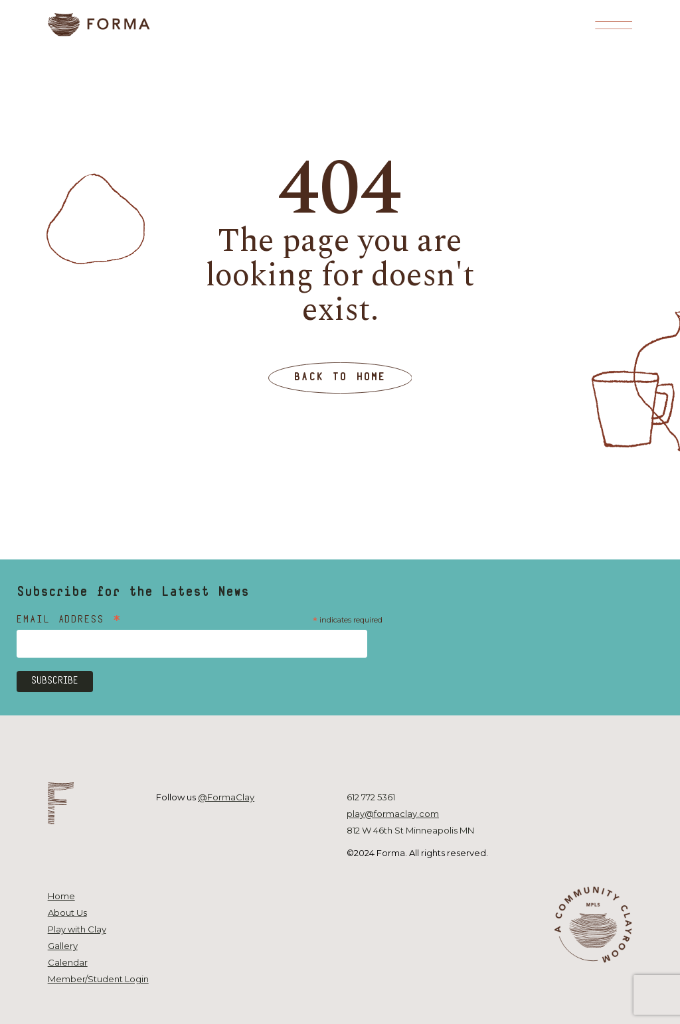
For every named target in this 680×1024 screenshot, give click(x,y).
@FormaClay (226, 797)
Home (61, 896)
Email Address (69, 621)
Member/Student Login (98, 979)
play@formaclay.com (393, 813)
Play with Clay (77, 929)
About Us (67, 912)
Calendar (68, 962)
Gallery (63, 945)
